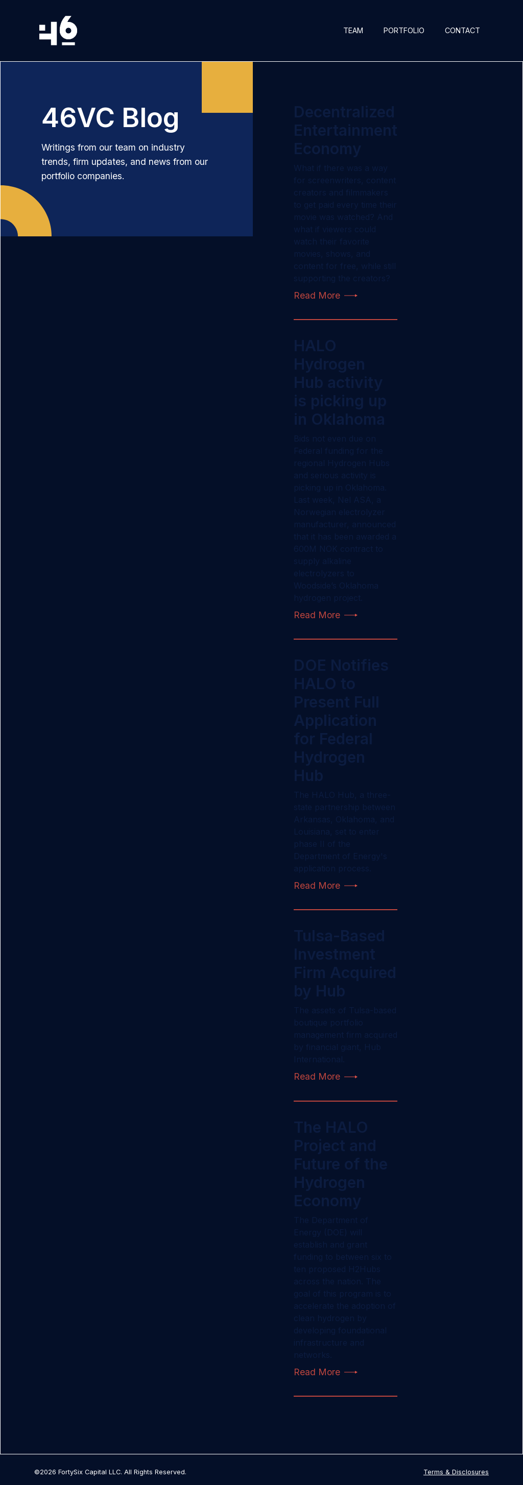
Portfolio (404, 30)
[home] (58, 30)
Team (353, 30)
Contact (462, 30)
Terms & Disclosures (456, 1472)
